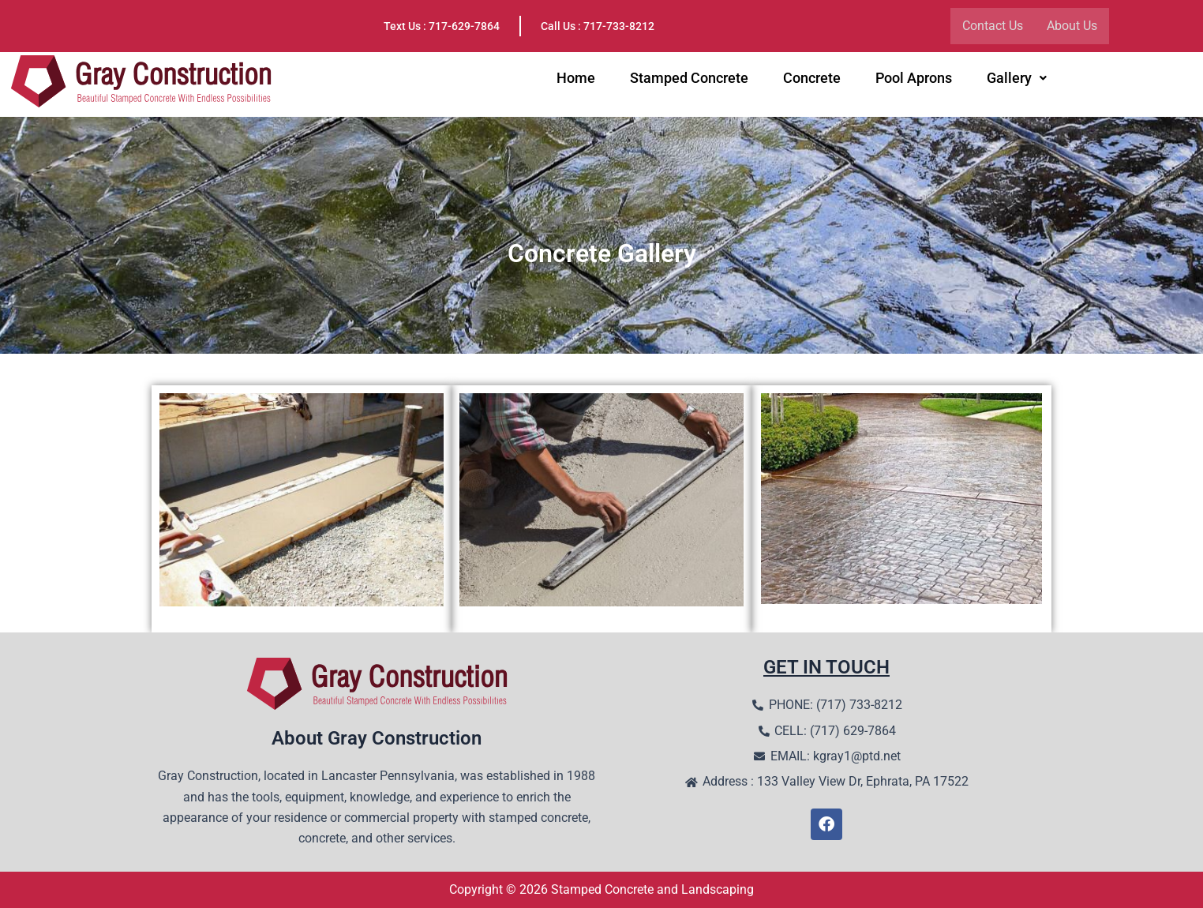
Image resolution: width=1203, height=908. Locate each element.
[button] (1016, 80)
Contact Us (992, 25)
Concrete (812, 79)
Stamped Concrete (689, 79)
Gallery (1017, 79)
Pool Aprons (913, 79)
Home (576, 79)
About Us (1072, 25)
